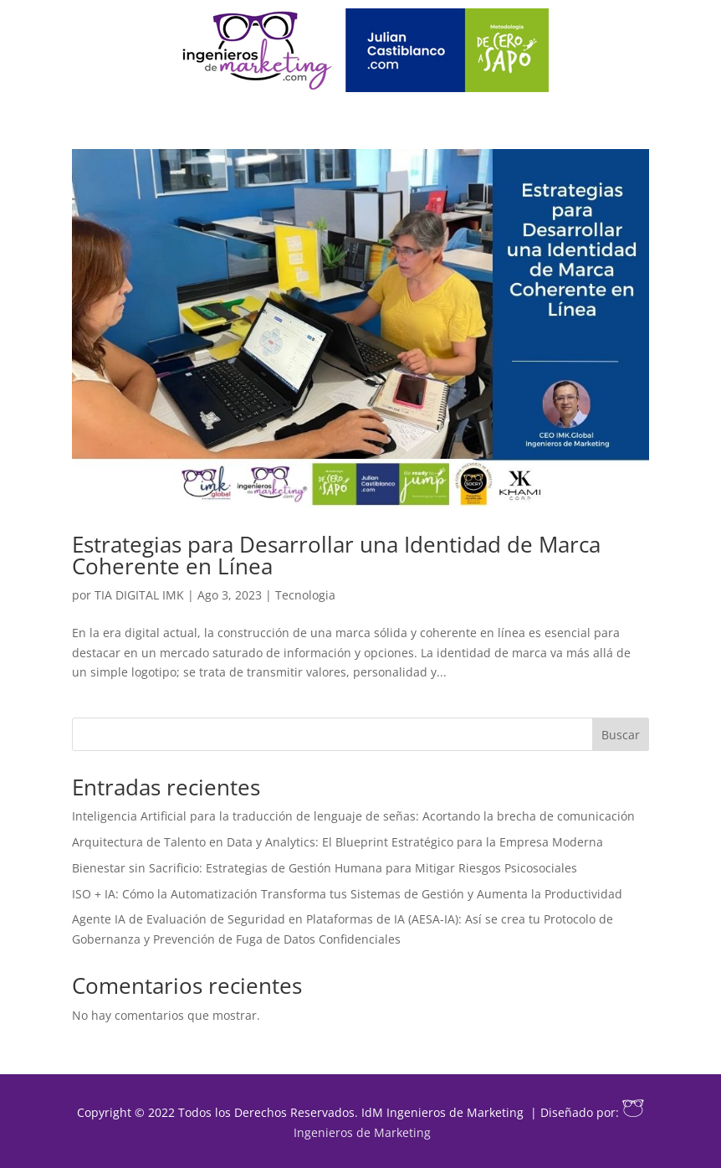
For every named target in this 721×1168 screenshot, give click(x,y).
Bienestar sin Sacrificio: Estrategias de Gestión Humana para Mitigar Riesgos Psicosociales (324, 868)
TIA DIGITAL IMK (139, 595)
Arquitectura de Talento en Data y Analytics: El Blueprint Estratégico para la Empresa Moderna (337, 842)
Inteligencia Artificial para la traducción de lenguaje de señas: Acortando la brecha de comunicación (353, 816)
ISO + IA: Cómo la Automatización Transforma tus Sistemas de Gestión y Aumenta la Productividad (347, 894)
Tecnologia (305, 595)
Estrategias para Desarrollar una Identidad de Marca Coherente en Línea (336, 555)
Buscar (620, 735)
